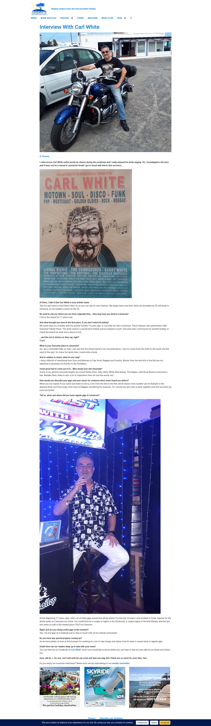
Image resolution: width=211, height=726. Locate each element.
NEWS (34, 18)
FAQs (119, 18)
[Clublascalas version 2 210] (60, 706)
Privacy (91, 718)
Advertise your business (111, 718)
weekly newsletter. (121, 663)
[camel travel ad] (149, 707)
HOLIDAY (64, 18)
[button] (131, 18)
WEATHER (93, 18)
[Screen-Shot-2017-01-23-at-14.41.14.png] (104, 706)
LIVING (80, 18)
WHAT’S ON (107, 18)
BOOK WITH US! (48, 18)
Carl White (76, 649)
